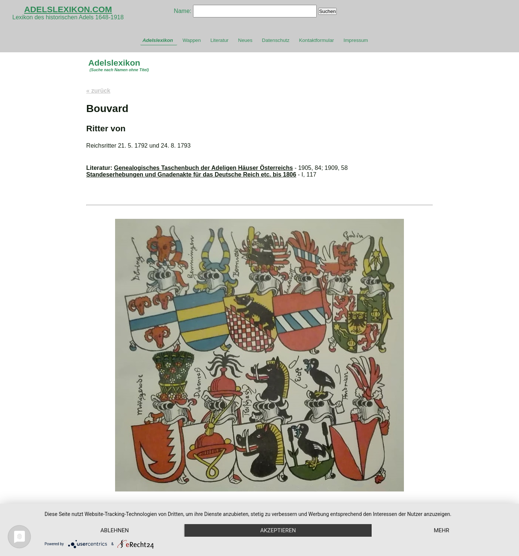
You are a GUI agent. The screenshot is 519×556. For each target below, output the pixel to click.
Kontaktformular (316, 40)
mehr (441, 530)
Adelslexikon (158, 40)
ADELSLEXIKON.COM (68, 9)
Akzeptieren (278, 530)
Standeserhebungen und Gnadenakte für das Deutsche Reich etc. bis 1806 (191, 174)
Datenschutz (276, 40)
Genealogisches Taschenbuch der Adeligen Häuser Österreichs (203, 168)
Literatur (219, 40)
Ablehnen (115, 530)
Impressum (355, 40)
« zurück (98, 91)
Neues (245, 40)
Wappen (192, 40)
